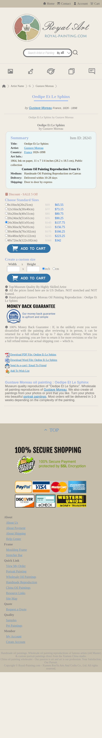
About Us (12, 588)
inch (47, 334)
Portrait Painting (16, 637)
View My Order (16, 631)
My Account (13, 702)
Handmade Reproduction (21, 648)
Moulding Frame (16, 615)
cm (57, 334)
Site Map (11, 664)
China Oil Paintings (18, 653)
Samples (11, 686)
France (28, 218)
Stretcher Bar (14, 621)
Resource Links (15, 659)
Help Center (13, 604)
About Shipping (16, 599)
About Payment (15, 594)
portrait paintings (34, 462)
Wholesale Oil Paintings (21, 642)
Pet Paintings (14, 691)
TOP (51, 496)
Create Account (15, 707)
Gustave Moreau (45, 86)
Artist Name (17, 86)
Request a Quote (16, 675)
